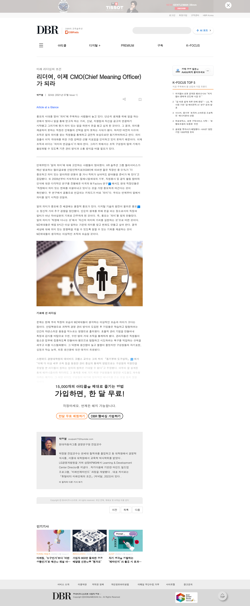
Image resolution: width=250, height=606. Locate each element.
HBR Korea (208, 15)
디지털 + (94, 45)
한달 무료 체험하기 (72, 416)
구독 (160, 45)
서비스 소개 (63, 584)
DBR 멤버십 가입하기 (106, 416)
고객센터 (195, 15)
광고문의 (188, 584)
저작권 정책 (98, 584)
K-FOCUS (193, 45)
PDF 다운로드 (129, 99)
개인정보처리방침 (120, 584)
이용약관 (82, 584)
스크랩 (140, 99)
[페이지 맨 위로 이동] (223, 597)
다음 (137, 510)
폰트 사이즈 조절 (134, 99)
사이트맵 (170, 584)
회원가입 (183, 15)
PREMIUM (127, 45)
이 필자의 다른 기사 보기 (70, 481)
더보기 (124, 99)
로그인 (172, 15)
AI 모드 (204, 30)
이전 (114, 510)
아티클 (62, 45)
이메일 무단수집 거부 (148, 584)
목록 (126, 510)
